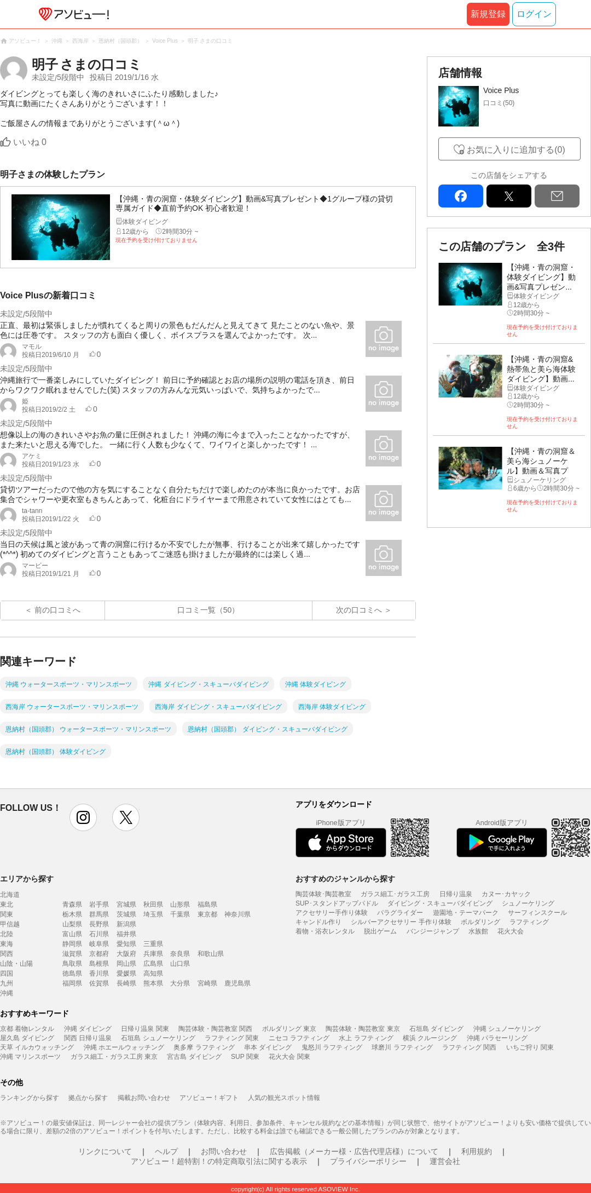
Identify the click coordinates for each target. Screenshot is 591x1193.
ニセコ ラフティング (299, 1038)
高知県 (153, 973)
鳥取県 (72, 963)
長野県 (99, 924)
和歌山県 (211, 954)
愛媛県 (126, 973)
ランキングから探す (29, 1098)
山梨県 (72, 924)
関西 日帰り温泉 (88, 1038)
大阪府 (126, 954)
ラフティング (529, 922)
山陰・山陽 (16, 963)
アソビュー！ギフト (209, 1098)
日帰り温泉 (455, 894)
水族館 (478, 931)
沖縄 (6, 993)
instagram (83, 817)
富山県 (72, 934)
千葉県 (180, 914)
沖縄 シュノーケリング (507, 1029)
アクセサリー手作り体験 (332, 913)
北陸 (6, 934)
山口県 (180, 963)
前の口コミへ (57, 610)
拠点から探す (88, 1098)
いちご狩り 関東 (530, 1047)
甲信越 (10, 924)
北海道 (10, 894)
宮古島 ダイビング (194, 1057)
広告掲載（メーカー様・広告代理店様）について (354, 1151)
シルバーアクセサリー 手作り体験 (401, 922)
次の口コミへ (359, 610)
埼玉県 (153, 914)
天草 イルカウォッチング (37, 1047)
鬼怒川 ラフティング (332, 1047)
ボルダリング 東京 (289, 1029)
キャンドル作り (318, 922)
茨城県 (126, 914)
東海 (6, 944)
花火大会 (510, 931)
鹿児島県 (237, 983)
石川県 (99, 934)
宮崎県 (207, 983)
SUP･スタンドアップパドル (337, 903)
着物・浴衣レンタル (325, 931)
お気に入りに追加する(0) (516, 149)
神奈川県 (237, 914)
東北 (6, 904)
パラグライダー (400, 913)
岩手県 (99, 904)
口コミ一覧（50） (208, 610)
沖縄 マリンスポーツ (30, 1057)
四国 (6, 973)
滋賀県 (72, 954)
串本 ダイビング (268, 1047)
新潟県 (126, 924)
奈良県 (180, 954)
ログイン (534, 14)
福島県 (207, 904)
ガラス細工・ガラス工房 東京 (114, 1057)
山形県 (180, 904)
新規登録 (488, 14)
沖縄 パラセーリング (497, 1038)
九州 (6, 983)
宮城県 (126, 904)
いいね (30, 142)
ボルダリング (480, 922)
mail (557, 196)
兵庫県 (153, 954)
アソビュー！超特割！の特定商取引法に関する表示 (219, 1161)
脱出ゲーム (380, 931)
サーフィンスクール (537, 913)
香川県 (99, 973)
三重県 (153, 944)
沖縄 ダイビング (88, 1029)
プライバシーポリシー (368, 1161)
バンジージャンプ (433, 931)
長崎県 (126, 983)
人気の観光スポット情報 (284, 1098)
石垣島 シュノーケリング (158, 1038)
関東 (6, 914)
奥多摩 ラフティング (203, 1047)
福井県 (126, 934)
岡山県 (126, 963)
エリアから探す (27, 878)
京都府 (99, 954)
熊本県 (153, 983)
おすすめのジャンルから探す (345, 878)
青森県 (72, 904)
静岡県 (72, 944)
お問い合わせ (224, 1151)
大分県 (180, 983)
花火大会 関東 (289, 1057)
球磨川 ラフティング (402, 1047)
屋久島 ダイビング (27, 1038)
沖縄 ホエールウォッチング (124, 1047)
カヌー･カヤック (506, 894)
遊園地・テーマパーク (466, 913)
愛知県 (126, 944)
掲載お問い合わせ (144, 1098)
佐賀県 (99, 983)
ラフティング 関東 (232, 1038)
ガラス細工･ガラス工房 (395, 894)
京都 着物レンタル (27, 1029)
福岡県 (72, 983)
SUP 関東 (245, 1057)
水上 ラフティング (366, 1038)
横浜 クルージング (430, 1038)
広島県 (153, 963)
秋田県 (153, 904)
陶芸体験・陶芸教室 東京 (362, 1029)
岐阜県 (99, 944)
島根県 (99, 963)
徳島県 (72, 973)
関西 (6, 954)
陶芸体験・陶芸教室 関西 (215, 1029)
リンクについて (105, 1151)
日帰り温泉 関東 (145, 1029)
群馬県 (99, 914)
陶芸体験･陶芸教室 (323, 894)
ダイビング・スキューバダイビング (440, 903)
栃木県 (72, 914)
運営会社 (445, 1161)
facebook (460, 196)
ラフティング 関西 (469, 1047)
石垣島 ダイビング (436, 1029)
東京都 (207, 914)
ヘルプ (166, 1151)
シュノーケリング (528, 903)
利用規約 (476, 1151)
